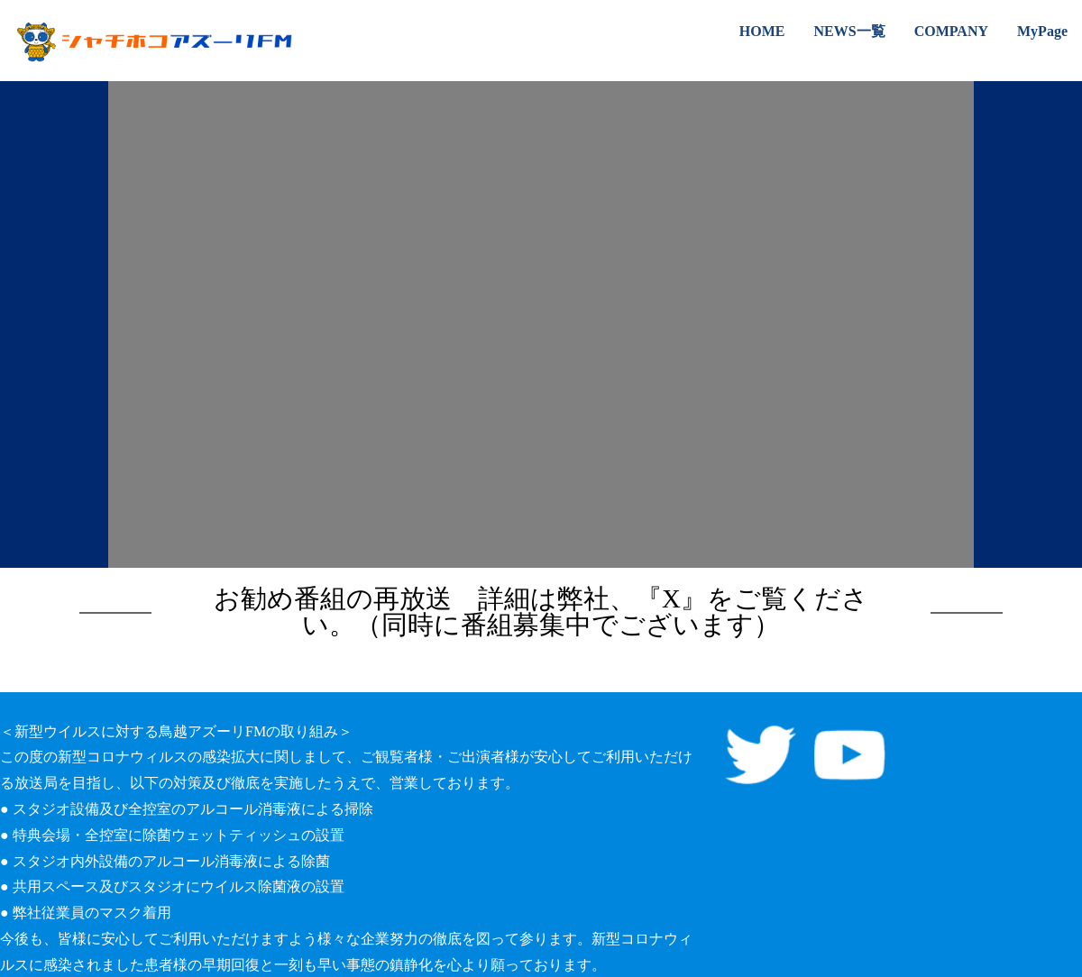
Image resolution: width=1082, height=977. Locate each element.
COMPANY (951, 31)
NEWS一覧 (849, 31)
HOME (762, 31)
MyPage (1042, 31)
